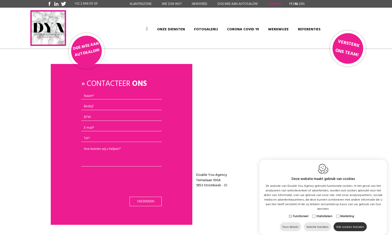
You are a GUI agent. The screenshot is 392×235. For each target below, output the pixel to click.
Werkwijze (278, 29)
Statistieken (324, 211)
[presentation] (121, 182)
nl (297, 3)
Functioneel (300, 211)
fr (291, 3)
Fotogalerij (206, 29)
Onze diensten (171, 29)
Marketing (347, 211)
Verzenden (145, 201)
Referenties (309, 29)
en (303, 3)
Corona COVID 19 (243, 29)
